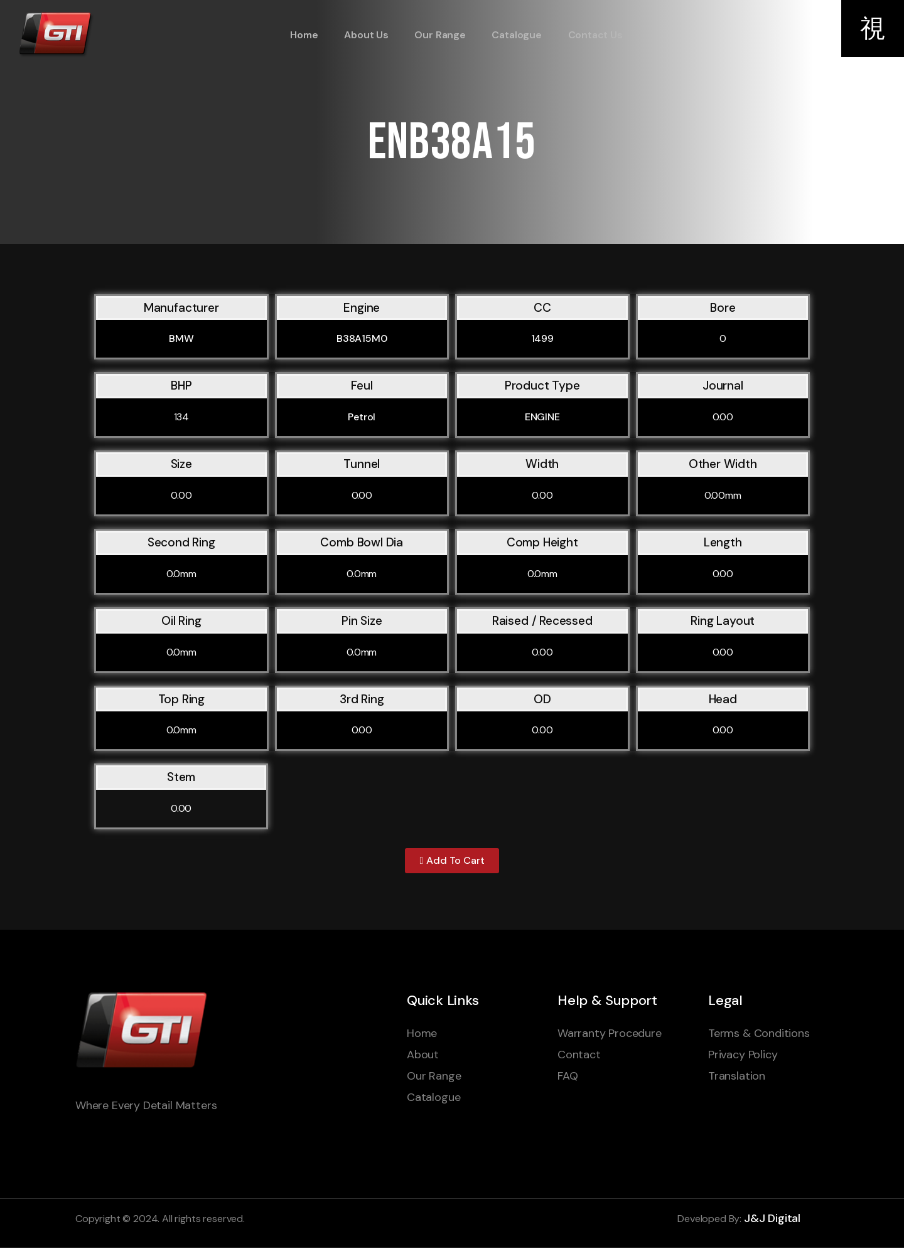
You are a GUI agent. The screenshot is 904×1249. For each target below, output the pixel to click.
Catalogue (511, 34)
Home (302, 34)
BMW (181, 338)
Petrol (361, 416)
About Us (363, 34)
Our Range (435, 34)
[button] (452, 861)
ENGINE (542, 416)
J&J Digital (772, 1219)
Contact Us (588, 34)
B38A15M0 (361, 338)
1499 (542, 338)
